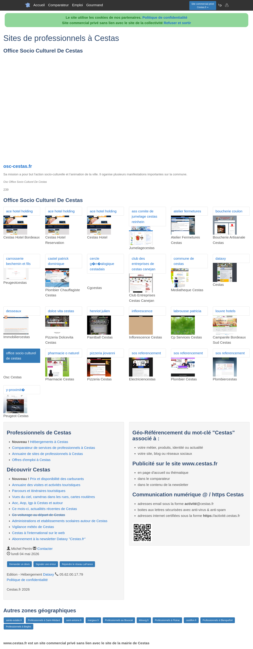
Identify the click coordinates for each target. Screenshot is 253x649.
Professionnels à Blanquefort (218, 620)
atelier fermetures (187, 211)
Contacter (45, 549)
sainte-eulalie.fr (14, 620)
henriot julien (100, 311)
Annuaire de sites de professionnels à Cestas (47, 454)
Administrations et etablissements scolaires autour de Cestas (59, 521)
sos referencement (146, 353)
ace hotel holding (19, 211)
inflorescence (142, 311)
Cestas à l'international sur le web (38, 533)
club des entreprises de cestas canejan (143, 264)
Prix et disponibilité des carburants (57, 479)
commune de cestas (184, 261)
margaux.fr (93, 620)
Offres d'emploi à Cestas (31, 460)
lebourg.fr (144, 620)
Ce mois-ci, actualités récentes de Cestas (44, 509)
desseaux (13, 311)
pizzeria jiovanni (102, 353)
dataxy (221, 258)
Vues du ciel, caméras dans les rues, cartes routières (53, 497)
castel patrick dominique (58, 261)
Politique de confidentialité (164, 17)
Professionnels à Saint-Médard (44, 620)
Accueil (39, 5)
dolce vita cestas (61, 311)
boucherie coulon (229, 211)
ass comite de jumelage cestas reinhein (144, 216)
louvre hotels (226, 311)
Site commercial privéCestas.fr (202, 6)
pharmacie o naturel (63, 353)
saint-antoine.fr (74, 620)
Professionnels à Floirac (167, 620)
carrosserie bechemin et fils (18, 261)
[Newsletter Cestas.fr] (220, 5)
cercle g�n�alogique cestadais (102, 264)
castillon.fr (191, 620)
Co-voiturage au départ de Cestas (38, 515)
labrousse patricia (187, 311)
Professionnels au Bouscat (119, 620)
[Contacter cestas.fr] (226, 5)
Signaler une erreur (46, 564)
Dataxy (48, 574)
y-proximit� (15, 390)
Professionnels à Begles (18, 626)
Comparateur (58, 5)
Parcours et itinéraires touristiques (38, 491)
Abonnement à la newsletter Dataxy (48, 539)
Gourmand (94, 5)
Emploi (77, 5)
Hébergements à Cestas (49, 442)
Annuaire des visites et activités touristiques (46, 485)
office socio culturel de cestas (21, 355)
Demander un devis (19, 564)
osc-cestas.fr (17, 166)
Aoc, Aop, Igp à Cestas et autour (37, 503)
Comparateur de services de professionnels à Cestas (53, 448)
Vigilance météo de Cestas (33, 527)
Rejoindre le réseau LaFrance (77, 564)
